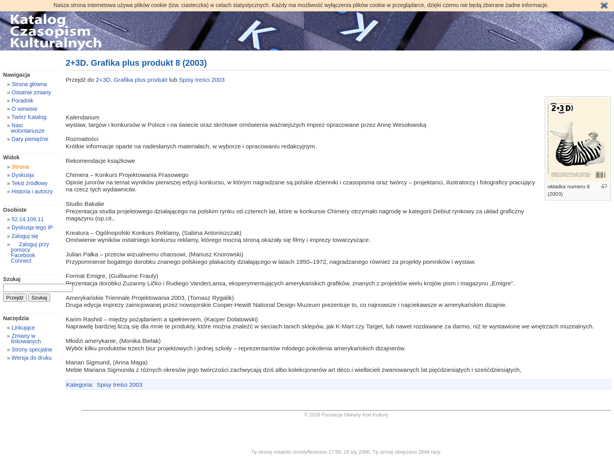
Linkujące (23, 327)
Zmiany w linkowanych (26, 338)
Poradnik (23, 100)
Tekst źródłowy (29, 183)
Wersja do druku (32, 358)
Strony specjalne (32, 349)
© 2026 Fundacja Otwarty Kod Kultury (346, 415)
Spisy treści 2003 (202, 79)
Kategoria (79, 384)
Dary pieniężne (30, 139)
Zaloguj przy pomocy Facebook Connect (30, 252)
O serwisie (25, 109)
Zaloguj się (25, 236)
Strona (20, 167)
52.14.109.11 (28, 219)
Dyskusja (23, 175)
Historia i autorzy (32, 191)
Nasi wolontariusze (28, 128)
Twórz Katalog (28, 117)
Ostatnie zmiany (31, 92)
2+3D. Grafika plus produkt (132, 79)
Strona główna (29, 84)
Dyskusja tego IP (32, 227)
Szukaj (12, 279)
